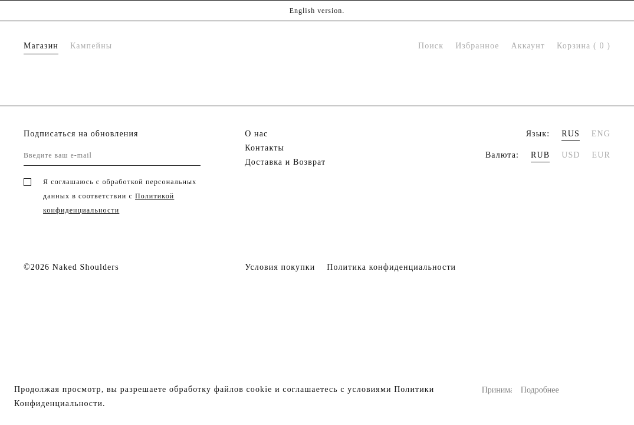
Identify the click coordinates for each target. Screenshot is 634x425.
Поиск (431, 45)
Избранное (477, 45)
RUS (570, 133)
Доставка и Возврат (285, 162)
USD (570, 155)
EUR (601, 155)
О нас (256, 133)
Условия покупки (280, 267)
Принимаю (497, 389)
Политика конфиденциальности (391, 267)
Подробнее (536, 389)
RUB (540, 155)
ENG (601, 133)
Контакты (264, 147)
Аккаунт (528, 45)
